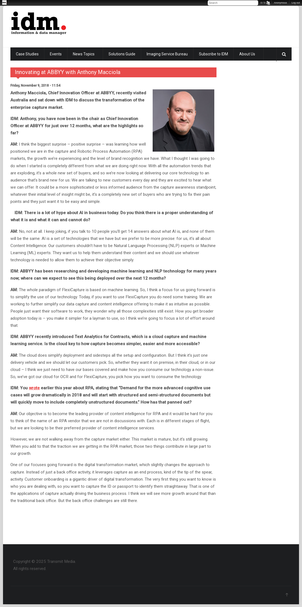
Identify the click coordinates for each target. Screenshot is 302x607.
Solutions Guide (122, 54)
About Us (247, 54)
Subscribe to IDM (213, 54)
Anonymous (280, 2)
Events (56, 54)
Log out (296, 2)
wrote (34, 387)
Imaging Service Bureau (167, 54)
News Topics (84, 54)
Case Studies (27, 54)
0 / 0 (263, 2)
